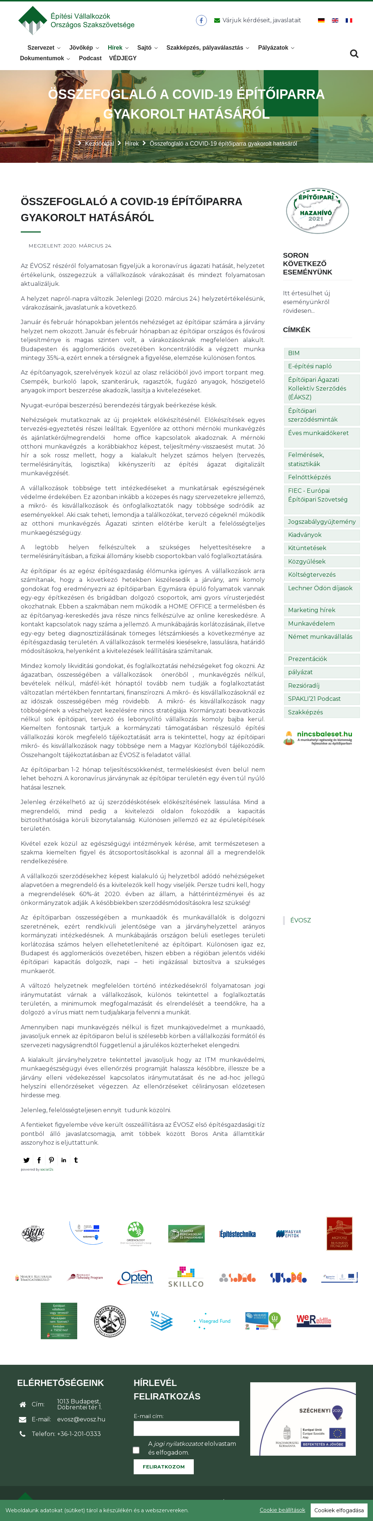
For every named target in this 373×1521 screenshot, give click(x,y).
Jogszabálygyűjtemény (322, 524)
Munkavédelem (311, 625)
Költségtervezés (311, 576)
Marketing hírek (311, 612)
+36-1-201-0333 (79, 1436)
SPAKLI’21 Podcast (314, 701)
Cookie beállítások (282, 1510)
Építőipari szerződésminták (313, 417)
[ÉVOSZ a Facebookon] (201, 21)
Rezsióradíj (303, 687)
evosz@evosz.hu (81, 1421)
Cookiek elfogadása (339, 1510)
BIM (294, 355)
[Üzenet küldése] (256, 21)
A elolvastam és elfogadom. (192, 1450)
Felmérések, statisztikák (306, 461)
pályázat (300, 674)
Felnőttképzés (309, 479)
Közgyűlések (307, 563)
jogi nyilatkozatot (178, 1446)
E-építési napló (310, 368)
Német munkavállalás (320, 638)
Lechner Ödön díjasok (320, 590)
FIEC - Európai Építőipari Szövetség (318, 497)
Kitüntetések (307, 550)
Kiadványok (305, 537)
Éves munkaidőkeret (318, 435)
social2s (46, 1171)
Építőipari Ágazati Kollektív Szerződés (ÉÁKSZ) (317, 391)
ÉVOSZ (300, 922)
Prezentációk (307, 661)
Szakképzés (305, 714)
